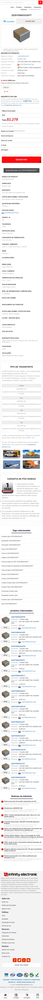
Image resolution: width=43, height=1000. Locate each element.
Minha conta (5, 953)
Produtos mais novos (8, 943)
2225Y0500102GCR (18, 777)
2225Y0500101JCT (18, 763)
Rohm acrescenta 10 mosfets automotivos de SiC (20, 801)
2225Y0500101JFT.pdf (28, 731)
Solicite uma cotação (8, 949)
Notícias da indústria (8, 939)
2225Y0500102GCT (18, 691)
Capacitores (27, 7)
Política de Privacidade (9, 905)
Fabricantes (5, 936)
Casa (12, 7)
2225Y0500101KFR (18, 646)
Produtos (19, 7)
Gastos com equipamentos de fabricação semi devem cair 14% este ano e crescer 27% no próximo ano (23, 829)
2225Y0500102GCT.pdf (28, 702)
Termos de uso (6, 926)
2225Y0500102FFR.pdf (28, 628)
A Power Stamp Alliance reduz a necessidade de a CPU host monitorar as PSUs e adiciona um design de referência (23, 836)
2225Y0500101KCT (18, 736)
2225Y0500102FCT (18, 676)
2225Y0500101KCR (18, 750)
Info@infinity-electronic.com (13, 105)
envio (3, 915)
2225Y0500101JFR (18, 632)
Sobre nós (5, 902)
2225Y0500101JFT (18, 722)
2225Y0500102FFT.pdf (28, 671)
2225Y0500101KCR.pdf (28, 759)
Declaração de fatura (8, 922)
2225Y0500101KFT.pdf (27, 64)
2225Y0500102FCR (18, 706)
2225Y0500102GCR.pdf (28, 788)
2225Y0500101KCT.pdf (28, 745)
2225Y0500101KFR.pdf (28, 656)
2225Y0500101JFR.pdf (28, 642)
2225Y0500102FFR (18, 617)
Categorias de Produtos (9, 932)
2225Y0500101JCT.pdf (28, 773)
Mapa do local (6, 909)
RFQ (5, 627)
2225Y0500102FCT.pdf (28, 686)
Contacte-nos (6, 956)
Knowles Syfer (22, 59)
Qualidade (5, 919)
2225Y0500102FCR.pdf (28, 717)
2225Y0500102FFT (18, 660)
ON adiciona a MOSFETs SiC (13, 808)
